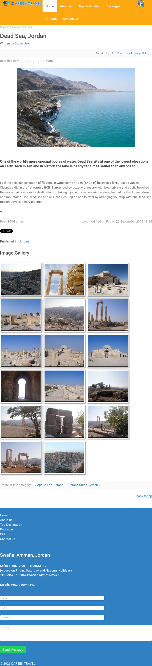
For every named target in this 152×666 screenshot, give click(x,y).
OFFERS (5, 534)
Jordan (24, 241)
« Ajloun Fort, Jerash (49, 485)
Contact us (7, 539)
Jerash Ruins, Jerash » (84, 485)
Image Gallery (142, 53)
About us (6, 520)
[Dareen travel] (21, 3)
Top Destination (11, 524)
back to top (144, 496)
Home (4, 515)
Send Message (13, 649)
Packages (7, 529)
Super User (22, 43)
